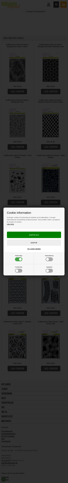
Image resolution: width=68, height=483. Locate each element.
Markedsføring (49, 258)
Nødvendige (18, 258)
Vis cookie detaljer (34, 249)
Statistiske (49, 269)
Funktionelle (18, 269)
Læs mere (10, 224)
